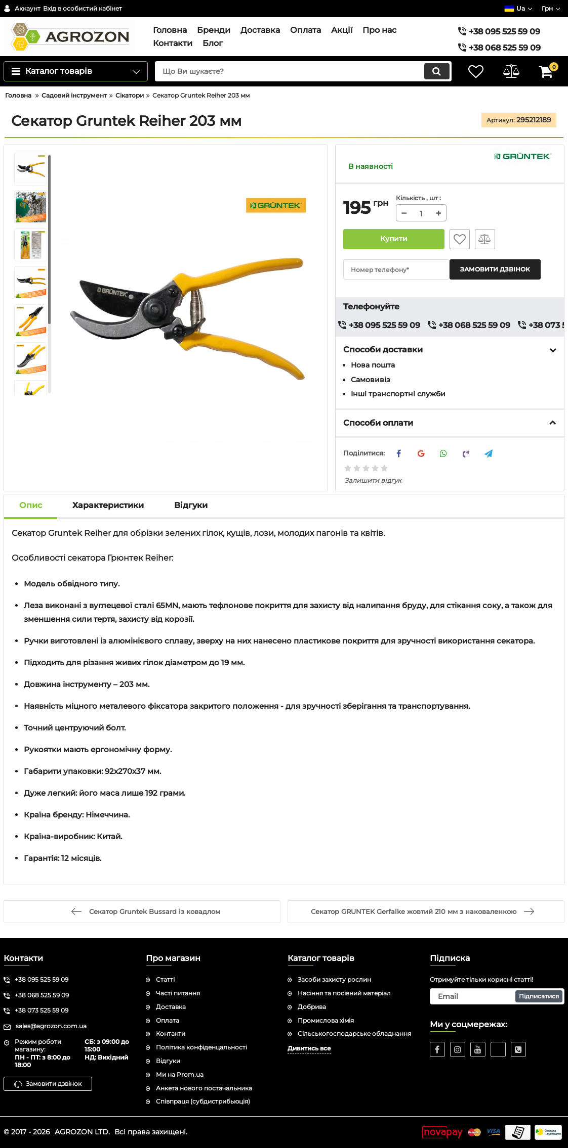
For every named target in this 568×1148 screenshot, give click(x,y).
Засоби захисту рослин (334, 979)
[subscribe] (497, 996)
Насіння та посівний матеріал (344, 993)
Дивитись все (309, 1048)
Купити (394, 239)
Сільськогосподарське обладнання (354, 1033)
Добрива (312, 1007)
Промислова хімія (326, 1020)
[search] (303, 71)
